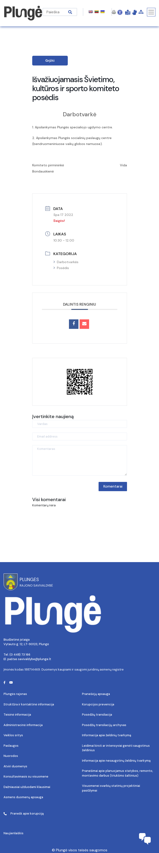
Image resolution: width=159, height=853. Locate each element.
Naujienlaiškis (13, 833)
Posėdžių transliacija (97, 715)
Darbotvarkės (66, 262)
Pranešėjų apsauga (96, 694)
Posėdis (61, 268)
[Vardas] (79, 424)
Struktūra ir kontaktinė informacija (29, 704)
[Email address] (79, 436)
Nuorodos (11, 756)
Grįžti (50, 60)
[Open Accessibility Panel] (120, 12)
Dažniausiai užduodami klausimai (27, 787)
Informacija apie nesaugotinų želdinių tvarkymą (116, 761)
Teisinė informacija (17, 715)
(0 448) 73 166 (19, 655)
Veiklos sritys (13, 735)
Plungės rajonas (15, 694)
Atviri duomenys (15, 766)
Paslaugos (11, 746)
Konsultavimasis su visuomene (26, 776)
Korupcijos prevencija (98, 704)
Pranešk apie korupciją (24, 813)
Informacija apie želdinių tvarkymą (106, 735)
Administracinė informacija (23, 725)
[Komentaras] (79, 460)
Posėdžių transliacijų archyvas (104, 725)
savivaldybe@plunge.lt (34, 659)
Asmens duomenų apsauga (23, 797)
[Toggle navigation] (151, 12)
